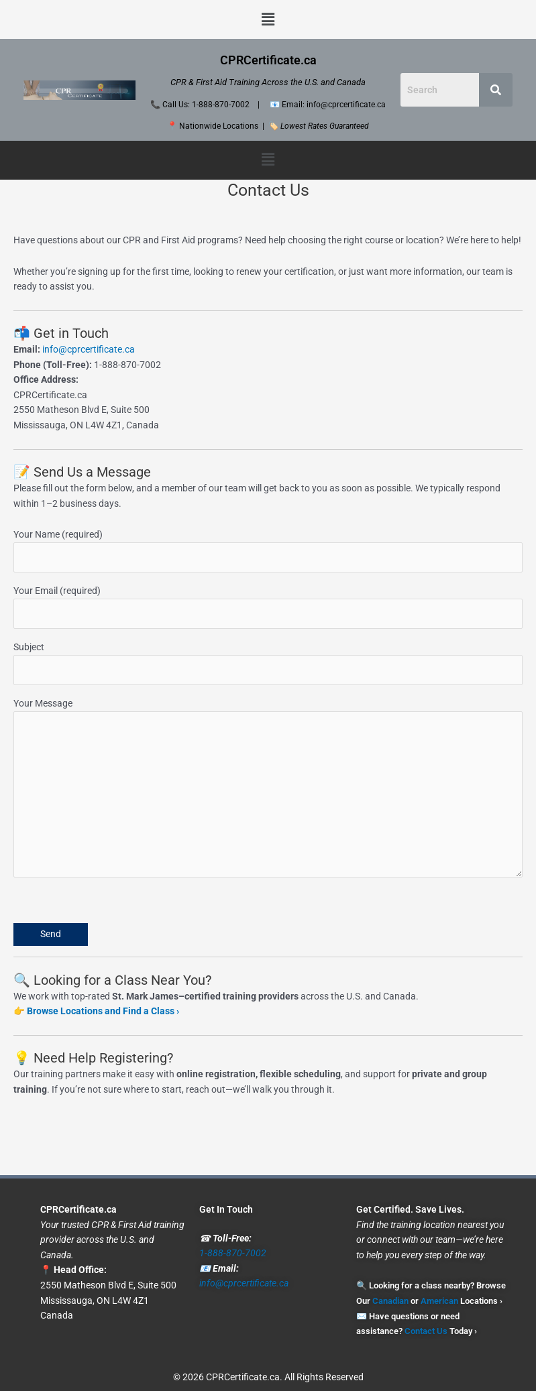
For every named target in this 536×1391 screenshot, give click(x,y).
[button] (267, 19)
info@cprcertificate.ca (88, 349)
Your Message (268, 790)
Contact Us (426, 1331)
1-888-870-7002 (232, 1253)
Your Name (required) (268, 550)
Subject (268, 663)
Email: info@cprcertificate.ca (334, 104)
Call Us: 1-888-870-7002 (206, 104)
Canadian (390, 1301)
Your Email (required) (268, 607)
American (439, 1301)
